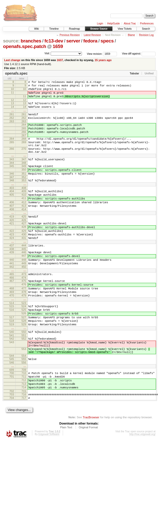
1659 (58, 46)
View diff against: (138, 53)
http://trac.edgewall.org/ (142, 490)
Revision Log (146, 35)
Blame (131, 35)
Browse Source (98, 28)
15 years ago (103, 60)
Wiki (36, 28)
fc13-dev (53, 40)
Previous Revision (69, 35)
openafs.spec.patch (24, 46)
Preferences (147, 23)
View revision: (95, 53)
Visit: (47, 53)
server (73, 40)
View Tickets (125, 28)
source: (11, 40)
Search (146, 28)
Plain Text (66, 483)
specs (107, 40)
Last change (12, 60)
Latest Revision (92, 35)
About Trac (130, 23)
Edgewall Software (48, 490)
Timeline (53, 28)
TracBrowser (91, 473)
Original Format (88, 483)
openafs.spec (16, 73)
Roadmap (74, 28)
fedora (90, 40)
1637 (60, 60)
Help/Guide (113, 23)
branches (31, 40)
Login (100, 23)
